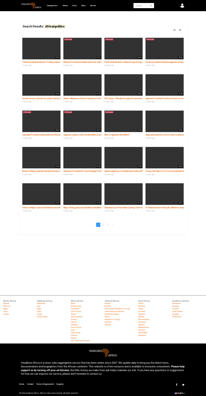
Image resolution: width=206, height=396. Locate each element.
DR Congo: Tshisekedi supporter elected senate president (130, 98)
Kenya (140, 309)
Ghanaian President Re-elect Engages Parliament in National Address (94, 171)
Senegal (74, 325)
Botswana (176, 303)
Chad (39, 311)
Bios (84, 5)
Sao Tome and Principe (80, 340)
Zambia (108, 325)
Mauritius (142, 335)
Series (93, 5)
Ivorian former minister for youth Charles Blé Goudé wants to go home (53, 98)
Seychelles (142, 332)
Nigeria (74, 338)
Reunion (141, 330)
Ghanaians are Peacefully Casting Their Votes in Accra (128, 207)
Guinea (74, 319)
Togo (73, 330)
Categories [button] (52, 5)
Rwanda (108, 322)
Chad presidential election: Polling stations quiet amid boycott (50, 62)
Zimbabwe (176, 317)
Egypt (5, 309)
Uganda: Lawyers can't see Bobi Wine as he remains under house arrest (95, 135)
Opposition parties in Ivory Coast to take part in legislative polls (173, 135)
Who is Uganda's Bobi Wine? (117, 135)
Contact (30, 384)
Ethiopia (141, 306)
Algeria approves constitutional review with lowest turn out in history (135, 171)
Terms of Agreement (45, 384)
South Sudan (42, 317)
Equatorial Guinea (112, 314)
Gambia (74, 335)
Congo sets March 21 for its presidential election (167, 171)
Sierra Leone (76, 327)
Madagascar (143, 327)
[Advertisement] (103, 256)
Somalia (141, 311)
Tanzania (142, 322)
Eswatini (175, 306)
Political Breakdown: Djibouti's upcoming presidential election (132, 62)
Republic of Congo (112, 319)
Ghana (73, 314)
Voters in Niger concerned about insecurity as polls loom (48, 207)
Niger (39, 309)
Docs (74, 5)
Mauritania (41, 303)
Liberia (73, 322)
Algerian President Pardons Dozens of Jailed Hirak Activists (172, 98)
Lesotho (175, 309)
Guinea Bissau (77, 317)
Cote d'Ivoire (76, 311)
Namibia (175, 314)
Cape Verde (75, 332)
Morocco (7, 306)
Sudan (39, 314)
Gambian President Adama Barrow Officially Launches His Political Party (55, 135)
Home (21, 384)
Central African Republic (114, 311)
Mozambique (143, 319)
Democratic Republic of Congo (117, 309)
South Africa (177, 311)
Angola (108, 303)
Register (60, 384)
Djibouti (141, 325)
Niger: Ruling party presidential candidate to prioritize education (92, 207)
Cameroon (75, 309)
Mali (38, 306)
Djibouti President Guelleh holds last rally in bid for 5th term (90, 62)
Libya (5, 311)
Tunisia (6, 314)
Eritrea (140, 303)
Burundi (108, 306)
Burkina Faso (76, 306)
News (65, 5)
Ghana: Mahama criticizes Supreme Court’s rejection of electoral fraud (95, 98)
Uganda (141, 314)
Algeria (6, 303)
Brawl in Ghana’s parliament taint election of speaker (45, 171)
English (180, 393)
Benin (73, 303)
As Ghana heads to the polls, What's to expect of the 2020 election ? (175, 207)
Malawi (141, 317)
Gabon (107, 317)
